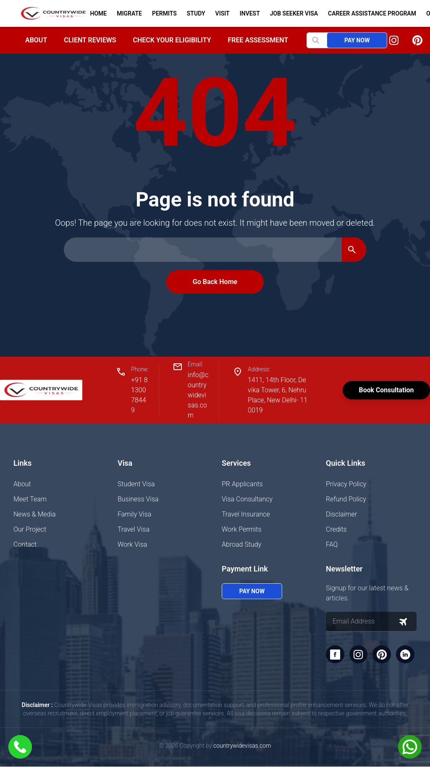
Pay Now (357, 40)
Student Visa (136, 484)
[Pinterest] (417, 40)
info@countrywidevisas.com (198, 395)
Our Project (29, 529)
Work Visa (132, 544)
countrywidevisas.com (242, 746)
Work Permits (242, 529)
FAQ (332, 544)
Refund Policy (346, 499)
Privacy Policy (346, 484)
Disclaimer (341, 514)
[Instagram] (394, 40)
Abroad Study (241, 544)
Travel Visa (133, 529)
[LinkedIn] (405, 654)
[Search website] (324, 40)
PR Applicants (242, 484)
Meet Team (30, 499)
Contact (25, 544)
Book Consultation (385, 390)
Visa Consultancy (247, 499)
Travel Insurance (246, 514)
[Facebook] (335, 654)
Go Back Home (215, 282)
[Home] (50, 13)
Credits (336, 529)
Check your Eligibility (172, 40)
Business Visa (138, 499)
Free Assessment (258, 40)
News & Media (34, 514)
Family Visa (134, 514)
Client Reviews (90, 40)
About (36, 40)
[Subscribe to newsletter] (403, 621)
